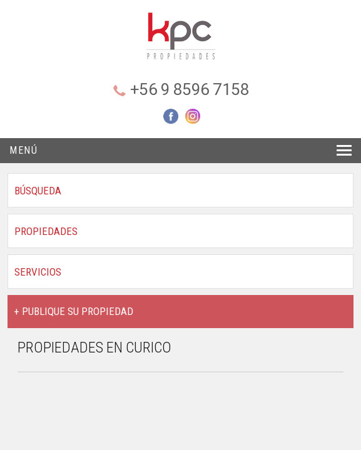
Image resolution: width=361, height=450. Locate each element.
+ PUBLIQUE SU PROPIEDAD (73, 311)
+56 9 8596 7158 (190, 89)
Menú (23, 150)
